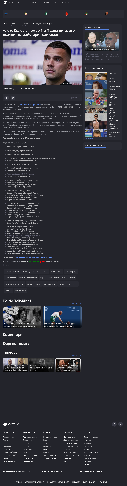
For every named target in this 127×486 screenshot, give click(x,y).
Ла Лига (26, 443)
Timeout (10, 352)
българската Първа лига (30, 104)
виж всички (89, 139)
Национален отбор (10, 461)
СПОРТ (46, 432)
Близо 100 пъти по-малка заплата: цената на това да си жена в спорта (19, 324)
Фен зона (67, 458)
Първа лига (20, 290)
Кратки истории (90, 458)
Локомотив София (57, 278)
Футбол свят (44, 2)
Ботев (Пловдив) (9, 455)
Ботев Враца (70, 271)
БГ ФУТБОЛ (31, 2)
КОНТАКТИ (104, 482)
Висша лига (27, 440)
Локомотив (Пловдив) (11, 452)
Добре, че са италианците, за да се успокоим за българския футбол (59, 324)
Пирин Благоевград (28, 278)
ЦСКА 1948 (7, 449)
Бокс (45, 440)
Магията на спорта (70, 443)
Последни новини (10, 437)
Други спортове (49, 458)
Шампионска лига (30, 455)
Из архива (88, 446)
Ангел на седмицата (71, 455)
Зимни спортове (49, 455)
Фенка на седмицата (71, 452)
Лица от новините (70, 440)
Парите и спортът (91, 452)
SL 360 (87, 432)
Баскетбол (47, 449)
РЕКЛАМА (76, 482)
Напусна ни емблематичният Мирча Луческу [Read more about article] (41, 367)
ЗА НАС (19, 482)
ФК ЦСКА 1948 (50, 284)
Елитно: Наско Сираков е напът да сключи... (112, 94)
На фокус (87, 455)
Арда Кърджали (12, 271)
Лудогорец (72, 284)
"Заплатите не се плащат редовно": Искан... (113, 110)
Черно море (56, 271)
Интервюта (88, 464)
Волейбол (47, 446)
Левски (9, 290)
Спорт (55, 2)
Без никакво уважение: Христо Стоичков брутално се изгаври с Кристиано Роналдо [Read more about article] (66, 368)
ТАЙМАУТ (68, 432)
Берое (43, 278)
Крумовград (11, 278)
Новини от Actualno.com (17, 471)
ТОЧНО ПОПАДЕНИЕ (17, 300)
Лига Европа (28, 458)
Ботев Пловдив (33, 284)
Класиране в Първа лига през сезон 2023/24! (33, 257)
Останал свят (28, 461)
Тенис (45, 443)
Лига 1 (25, 452)
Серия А (26, 446)
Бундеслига (27, 449)
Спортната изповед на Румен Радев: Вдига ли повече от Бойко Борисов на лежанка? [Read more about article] (15, 368)
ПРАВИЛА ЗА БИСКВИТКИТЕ (58, 482)
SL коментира (89, 440)
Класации (87, 461)
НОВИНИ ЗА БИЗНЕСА (91, 471)
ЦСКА (61, 284)
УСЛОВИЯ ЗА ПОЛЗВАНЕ (34, 482)
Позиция (87, 443)
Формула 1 (47, 452)
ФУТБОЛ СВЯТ (30, 432)
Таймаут (65, 2)
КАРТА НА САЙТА (89, 482)
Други (65, 461)
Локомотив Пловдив (15, 284)
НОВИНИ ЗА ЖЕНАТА (51, 471)
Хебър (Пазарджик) (31, 271)
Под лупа (87, 449)
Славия (72, 278)
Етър (46, 271)
